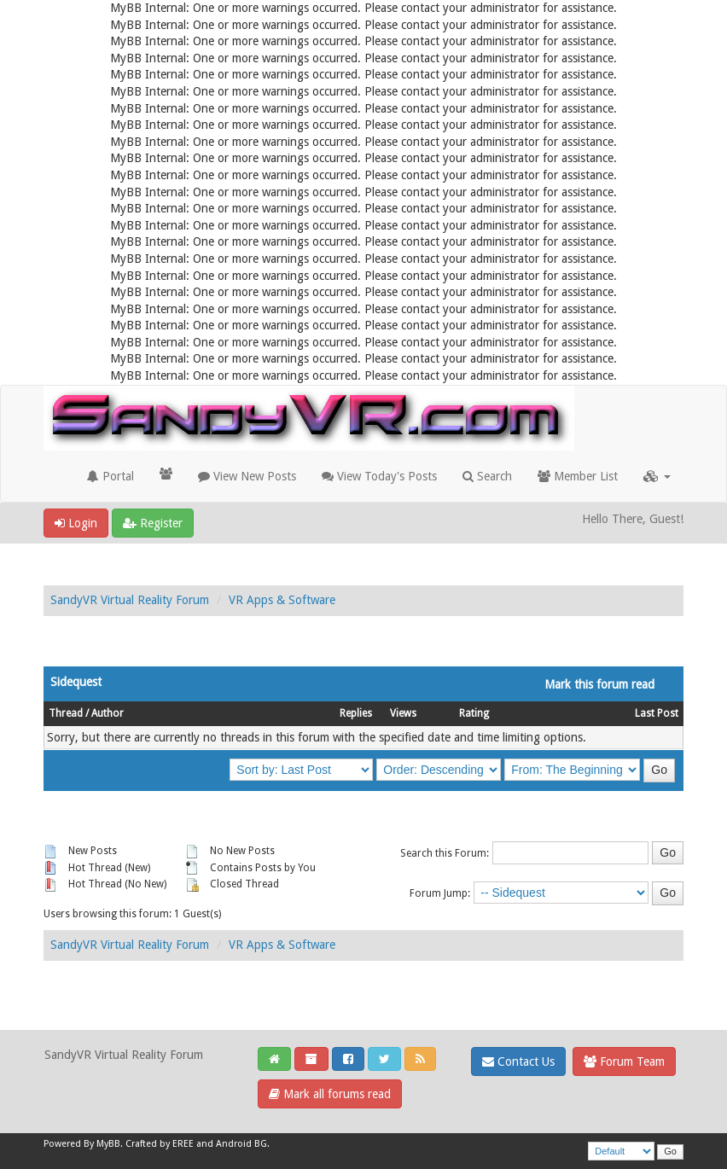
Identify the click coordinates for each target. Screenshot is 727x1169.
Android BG (241, 1143)
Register (153, 523)
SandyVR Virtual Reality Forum (129, 600)
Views (403, 713)
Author (107, 713)
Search (487, 476)
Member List (578, 476)
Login (76, 523)
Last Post (656, 713)
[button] (657, 476)
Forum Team (624, 1061)
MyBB (108, 1143)
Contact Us (518, 1061)
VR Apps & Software (282, 600)
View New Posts (247, 476)
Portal (110, 476)
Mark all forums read (330, 1094)
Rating (474, 713)
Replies (356, 713)
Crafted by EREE (159, 1143)
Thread (66, 713)
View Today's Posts (379, 476)
